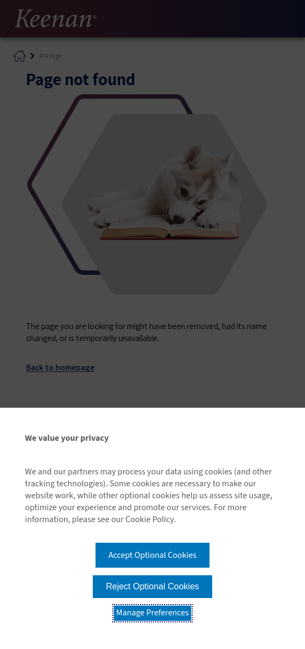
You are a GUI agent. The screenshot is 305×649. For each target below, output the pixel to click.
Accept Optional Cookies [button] (152, 555)
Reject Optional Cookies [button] (152, 586)
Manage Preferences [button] (152, 613)
